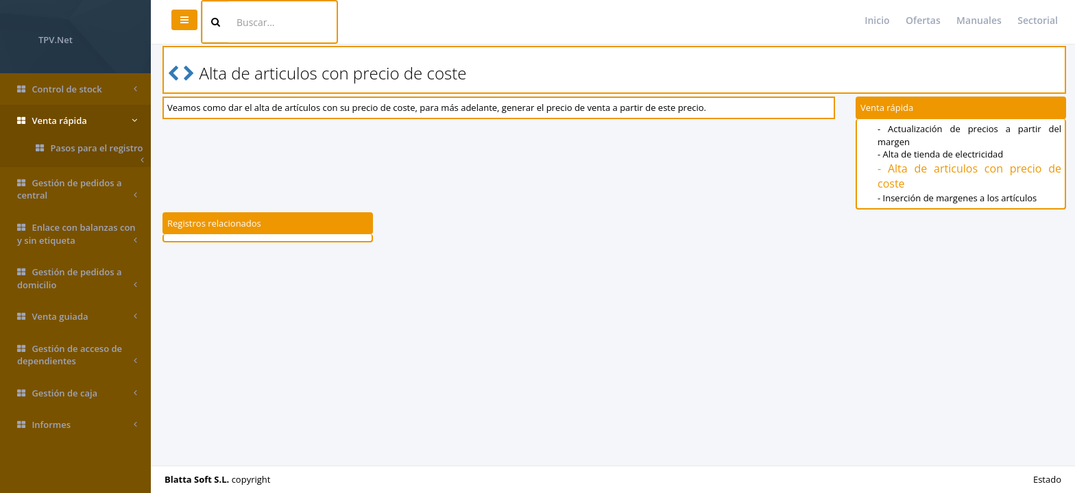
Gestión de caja (77, 393)
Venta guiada (77, 316)
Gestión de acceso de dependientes (77, 355)
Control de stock (77, 89)
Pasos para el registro (90, 151)
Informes (77, 424)
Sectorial (1037, 20)
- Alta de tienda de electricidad (940, 154)
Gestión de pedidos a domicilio (77, 278)
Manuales (979, 20)
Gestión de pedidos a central (77, 189)
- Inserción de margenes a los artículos (957, 198)
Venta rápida (77, 120)
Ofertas (923, 20)
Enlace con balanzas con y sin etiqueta (77, 233)
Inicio (877, 20)
